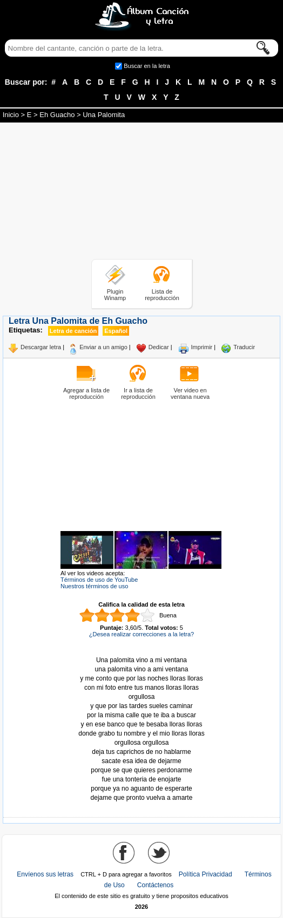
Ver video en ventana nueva (190, 393)
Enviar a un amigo (103, 347)
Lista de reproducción (162, 294)
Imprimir (202, 347)
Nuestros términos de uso (94, 586)
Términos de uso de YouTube (99, 579)
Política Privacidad (205, 874)
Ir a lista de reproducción (138, 393)
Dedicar (159, 347)
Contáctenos (155, 885)
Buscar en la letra (147, 66)
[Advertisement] (141, 192)
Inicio (11, 115)
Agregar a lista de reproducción (86, 393)
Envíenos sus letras (45, 874)
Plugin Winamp (115, 294)
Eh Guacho (57, 115)
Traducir (244, 347)
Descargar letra (41, 347)
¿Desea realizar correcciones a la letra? (141, 634)
